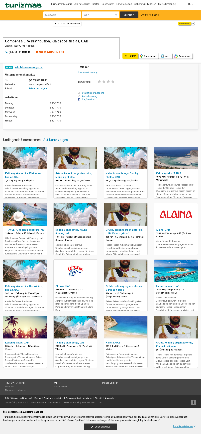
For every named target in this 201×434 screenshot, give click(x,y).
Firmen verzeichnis (61, 4)
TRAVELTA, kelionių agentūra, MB (25, 229)
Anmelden (110, 398)
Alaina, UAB (163, 229)
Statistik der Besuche (91, 93)
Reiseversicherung (88, 72)
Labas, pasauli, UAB (168, 286)
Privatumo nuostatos (53, 398)
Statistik (98, 398)
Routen (64, 387)
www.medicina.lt (71, 402)
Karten (96, 4)
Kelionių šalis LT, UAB (168, 173)
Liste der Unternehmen (67, 23)
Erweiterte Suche (150, 14)
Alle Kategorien (82, 4)
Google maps (148, 56)
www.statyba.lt (55, 402)
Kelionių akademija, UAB (70, 342)
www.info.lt (10, 402)
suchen (129, 15)
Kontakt (37, 398)
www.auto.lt (23, 402)
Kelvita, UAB (113, 342)
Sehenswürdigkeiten (145, 4)
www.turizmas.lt (38, 402)
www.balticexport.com (92, 402)
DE (191, 4)
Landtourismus (124, 4)
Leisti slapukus (100, 426)
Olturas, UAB (62, 286)
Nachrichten (108, 4)
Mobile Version (110, 383)
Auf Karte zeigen (55, 140)
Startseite (9, 387)
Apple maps (182, 56)
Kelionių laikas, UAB (17, 342)
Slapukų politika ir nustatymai (79, 398)
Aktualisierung (87, 96)
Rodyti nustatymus (184, 426)
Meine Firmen (167, 4)
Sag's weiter (86, 99)
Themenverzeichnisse (15, 390)
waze (165, 56)
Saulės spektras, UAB (22, 398)
